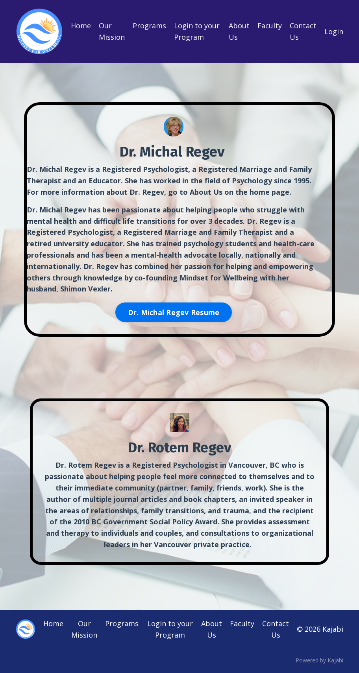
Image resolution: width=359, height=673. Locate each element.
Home (81, 25)
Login (333, 31)
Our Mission (112, 31)
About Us (239, 31)
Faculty (269, 25)
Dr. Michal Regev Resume (174, 312)
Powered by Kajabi (319, 660)
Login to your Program (197, 31)
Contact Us (303, 31)
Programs (149, 25)
